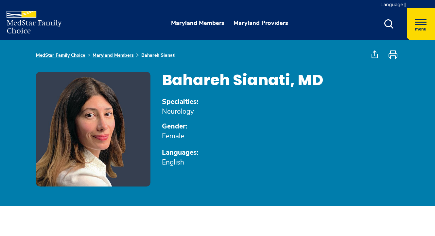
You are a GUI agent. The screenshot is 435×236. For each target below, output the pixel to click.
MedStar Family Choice (60, 55)
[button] (389, 24)
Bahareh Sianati (158, 55)
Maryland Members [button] (197, 23)
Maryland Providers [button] (261, 23)
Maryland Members (113, 55)
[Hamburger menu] (421, 24)
